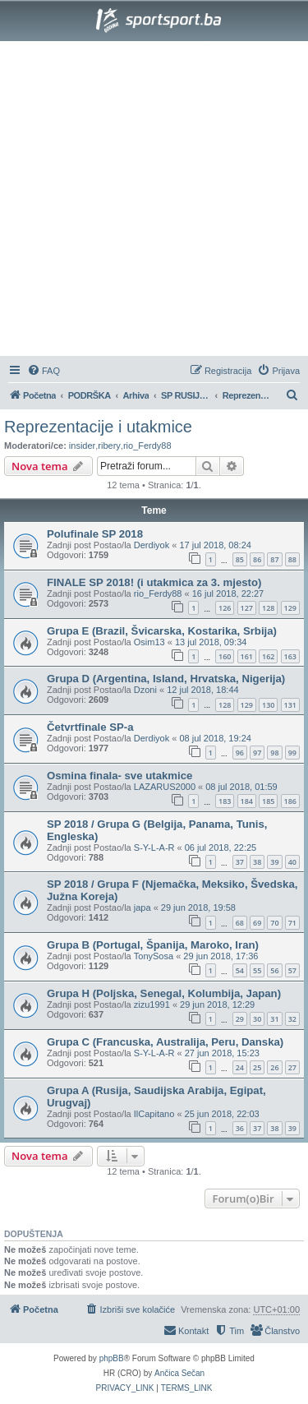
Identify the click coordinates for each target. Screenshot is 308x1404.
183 (224, 801)
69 (257, 922)
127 (247, 608)
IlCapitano (154, 1114)
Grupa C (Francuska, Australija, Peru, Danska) (165, 1042)
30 (257, 1019)
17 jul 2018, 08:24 (215, 545)
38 (257, 862)
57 (292, 970)
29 (240, 1019)
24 (240, 1067)
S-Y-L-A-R (154, 847)
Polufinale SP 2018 (95, 534)
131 (290, 705)
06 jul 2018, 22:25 (220, 847)
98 (274, 752)
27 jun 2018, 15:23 (222, 1053)
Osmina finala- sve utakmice (119, 775)
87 (274, 559)
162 (268, 656)
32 (292, 1019)
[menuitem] (43, 371)
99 (292, 752)
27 (292, 1067)
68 (240, 922)
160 (224, 656)
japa (142, 907)
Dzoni (145, 690)
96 (240, 752)
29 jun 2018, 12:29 (217, 1004)
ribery (109, 445)
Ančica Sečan (179, 1373)
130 (268, 705)
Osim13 (149, 642)
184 (247, 801)
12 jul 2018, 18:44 (202, 690)
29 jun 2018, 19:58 (198, 907)
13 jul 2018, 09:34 (210, 642)
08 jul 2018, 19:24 (215, 738)
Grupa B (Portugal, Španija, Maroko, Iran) (153, 945)
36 (240, 1128)
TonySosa (153, 956)
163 (290, 656)
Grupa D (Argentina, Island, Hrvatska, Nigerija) (166, 678)
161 (247, 656)
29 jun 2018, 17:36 (220, 956)
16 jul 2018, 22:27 (228, 593)
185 (268, 801)
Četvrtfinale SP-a (90, 727)
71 (292, 922)
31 (274, 1019)
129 (290, 608)
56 (274, 970)
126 (224, 608)
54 (240, 970)
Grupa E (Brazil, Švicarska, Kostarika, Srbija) (162, 631)
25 (257, 1067)
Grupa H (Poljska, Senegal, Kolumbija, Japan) (164, 993)
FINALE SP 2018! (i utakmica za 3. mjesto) (154, 582)
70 (274, 922)
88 (292, 559)
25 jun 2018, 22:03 (222, 1114)
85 (240, 559)
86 (257, 559)
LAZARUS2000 (164, 787)
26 (274, 1067)
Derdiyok (151, 545)
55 (257, 970)
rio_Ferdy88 (147, 445)
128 (268, 608)
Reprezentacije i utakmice (98, 427)
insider (82, 445)
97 (257, 752)
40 (292, 862)
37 (240, 862)
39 (274, 862)
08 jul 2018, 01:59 (241, 787)
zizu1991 (152, 1004)
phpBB (111, 1358)
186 (290, 801)
